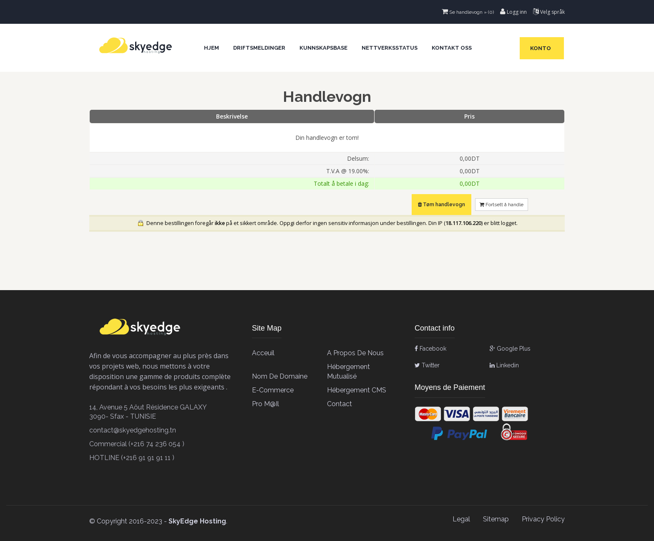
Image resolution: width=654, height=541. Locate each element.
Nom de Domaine (279, 376)
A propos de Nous (355, 353)
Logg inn (513, 11)
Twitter (427, 365)
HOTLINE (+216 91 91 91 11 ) (131, 458)
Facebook (430, 348)
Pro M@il (265, 404)
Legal (461, 519)
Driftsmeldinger (259, 48)
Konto (541, 48)
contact (339, 404)
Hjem (211, 48)
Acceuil (263, 353)
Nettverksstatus (390, 48)
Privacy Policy (543, 519)
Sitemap (496, 519)
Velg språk (549, 11)
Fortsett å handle (501, 204)
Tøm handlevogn (441, 204)
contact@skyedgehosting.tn (132, 430)
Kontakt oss (452, 48)
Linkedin (504, 365)
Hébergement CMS (356, 390)
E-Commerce (273, 390)
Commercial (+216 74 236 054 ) (136, 444)
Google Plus (510, 348)
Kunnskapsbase (323, 48)
